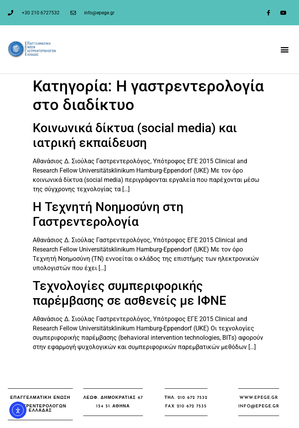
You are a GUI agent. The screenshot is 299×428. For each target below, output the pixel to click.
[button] (284, 49)
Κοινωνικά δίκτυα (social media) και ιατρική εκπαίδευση (135, 135)
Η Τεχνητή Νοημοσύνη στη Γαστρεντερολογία (108, 214)
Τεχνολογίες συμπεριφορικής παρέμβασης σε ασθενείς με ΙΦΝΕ (129, 293)
